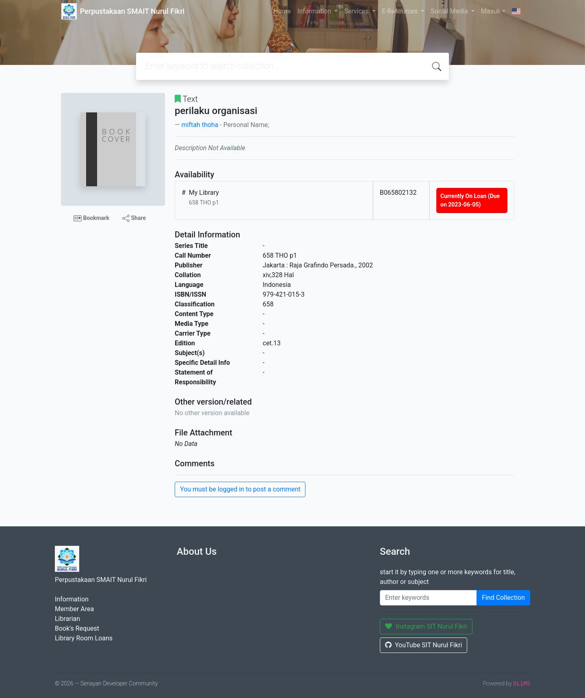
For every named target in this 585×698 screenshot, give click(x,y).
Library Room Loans (84, 638)
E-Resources (400, 11)
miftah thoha (199, 125)
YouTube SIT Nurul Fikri (423, 645)
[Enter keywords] (428, 597)
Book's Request (77, 628)
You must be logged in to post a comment (240, 489)
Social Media (450, 11)
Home (282, 11)
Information (315, 11)
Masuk (490, 11)
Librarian (67, 619)
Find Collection (503, 597)
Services (357, 11)
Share (134, 218)
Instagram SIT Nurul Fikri (426, 626)
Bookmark (91, 218)
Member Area (74, 609)
